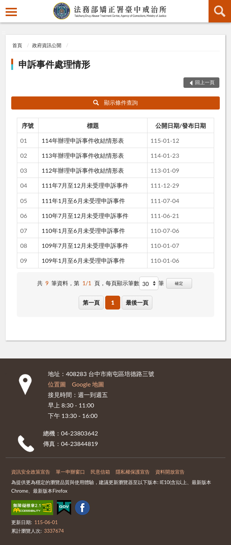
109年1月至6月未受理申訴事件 (83, 260)
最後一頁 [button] (137, 302)
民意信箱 (100, 472)
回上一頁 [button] (205, 82)
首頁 (17, 45)
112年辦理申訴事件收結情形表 (83, 170)
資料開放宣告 (170, 472)
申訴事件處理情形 (54, 64)
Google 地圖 (88, 384)
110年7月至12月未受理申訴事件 (85, 215)
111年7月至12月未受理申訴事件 (85, 185)
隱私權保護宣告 (133, 472)
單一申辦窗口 (70, 472)
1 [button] (113, 302)
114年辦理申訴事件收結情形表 (83, 140)
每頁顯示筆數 (122, 283)
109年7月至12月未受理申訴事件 (85, 245)
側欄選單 (11, 12)
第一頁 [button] (91, 302)
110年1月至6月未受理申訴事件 (83, 230)
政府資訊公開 (46, 45)
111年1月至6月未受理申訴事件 (83, 200)
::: (6, 6)
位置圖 (57, 384)
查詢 (220, 11)
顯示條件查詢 (115, 102)
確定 (179, 283)
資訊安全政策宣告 (30, 472)
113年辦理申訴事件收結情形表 (83, 155)
